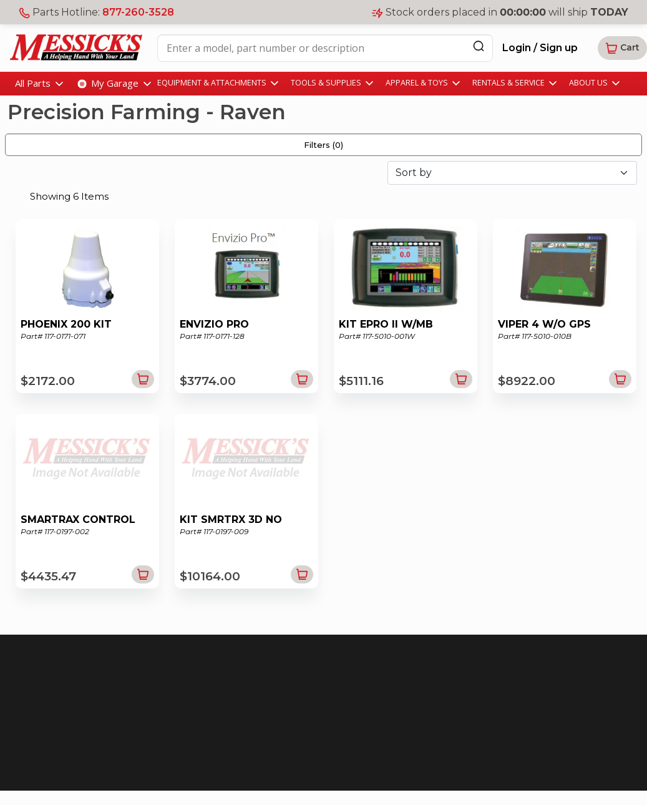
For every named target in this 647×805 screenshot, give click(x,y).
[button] (622, 48)
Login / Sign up (540, 48)
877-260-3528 (138, 12)
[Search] (478, 45)
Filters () (323, 145)
